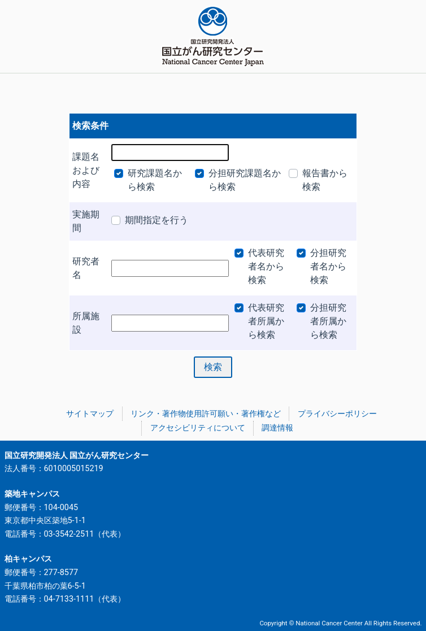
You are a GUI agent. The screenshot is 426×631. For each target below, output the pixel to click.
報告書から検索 (324, 180)
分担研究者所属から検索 (328, 321)
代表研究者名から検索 (266, 266)
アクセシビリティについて (197, 428)
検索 (213, 367)
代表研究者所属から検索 (266, 321)
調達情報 (277, 428)
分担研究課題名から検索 (244, 180)
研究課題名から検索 (155, 180)
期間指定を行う (156, 220)
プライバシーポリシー (337, 414)
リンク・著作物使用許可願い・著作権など (206, 414)
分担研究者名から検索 (328, 266)
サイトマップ (90, 414)
